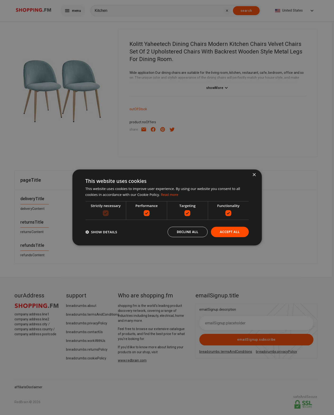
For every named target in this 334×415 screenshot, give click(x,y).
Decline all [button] (187, 232)
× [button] (254, 175)
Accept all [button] (229, 232)
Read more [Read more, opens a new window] (170, 194)
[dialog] (167, 207)
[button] (101, 232)
